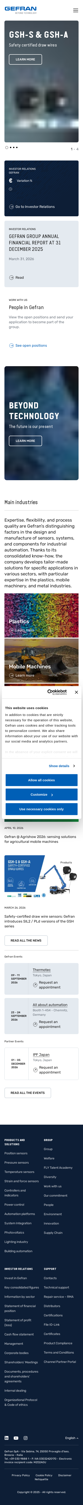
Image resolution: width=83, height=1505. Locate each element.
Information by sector (19, 1297)
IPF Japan (41, 1054)
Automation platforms (19, 1214)
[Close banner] (76, 692)
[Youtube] (18, 1437)
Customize (42, 794)
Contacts (50, 1278)
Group (48, 1149)
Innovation (51, 1223)
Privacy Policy (21, 1475)
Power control (14, 1205)
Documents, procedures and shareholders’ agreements (21, 1376)
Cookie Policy (44, 1475)
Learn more (25, 441)
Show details (59, 766)
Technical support (56, 1287)
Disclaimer (64, 1475)
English (70, 1438)
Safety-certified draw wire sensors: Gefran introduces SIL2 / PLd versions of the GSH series (39, 921)
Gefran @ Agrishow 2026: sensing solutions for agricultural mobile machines (40, 839)
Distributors (52, 1306)
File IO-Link (52, 1325)
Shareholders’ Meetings (21, 1362)
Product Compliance (58, 1343)
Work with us (53, 1186)
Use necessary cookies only (41, 809)
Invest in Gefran (15, 1278)
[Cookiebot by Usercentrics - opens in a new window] (49, 692)
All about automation (50, 1005)
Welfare (49, 1158)
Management (13, 1344)
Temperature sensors (19, 1172)
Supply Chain (53, 1233)
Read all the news (26, 940)
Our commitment (55, 1195)
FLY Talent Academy (58, 1168)
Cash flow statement (19, 1334)
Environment (53, 1214)
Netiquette (41, 1479)
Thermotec (42, 970)
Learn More (25, 59)
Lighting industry (16, 1242)
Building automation (18, 1251)
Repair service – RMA (58, 1297)
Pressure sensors (16, 1163)
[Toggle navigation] (76, 10)
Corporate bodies (16, 1353)
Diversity (50, 1177)
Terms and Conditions (59, 1352)
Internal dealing (15, 1391)
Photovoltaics (14, 1232)
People (49, 1205)
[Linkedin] (9, 1437)
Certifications (53, 1315)
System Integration (17, 1223)
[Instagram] (28, 1437)
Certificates (52, 1334)
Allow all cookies (41, 780)
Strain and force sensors (21, 1181)
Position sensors (15, 1153)
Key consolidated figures (21, 1287)
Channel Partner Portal (60, 1362)
